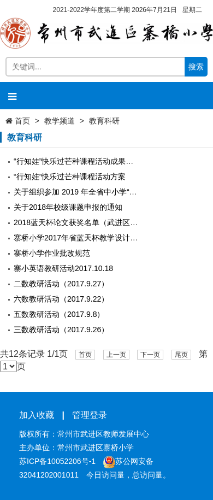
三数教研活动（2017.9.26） (61, 329)
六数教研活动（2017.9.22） (61, 299)
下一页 (150, 354)
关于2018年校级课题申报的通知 (68, 207)
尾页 (181, 354)
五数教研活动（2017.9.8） (59, 314)
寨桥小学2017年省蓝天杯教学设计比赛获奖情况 (95, 237)
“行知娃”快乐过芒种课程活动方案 (70, 176)
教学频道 (59, 120)
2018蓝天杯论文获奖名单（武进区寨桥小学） (91, 222)
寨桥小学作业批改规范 (52, 253)
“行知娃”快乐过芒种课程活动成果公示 (77, 161)
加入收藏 (36, 415)
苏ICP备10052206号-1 (57, 461)
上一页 (116, 354)
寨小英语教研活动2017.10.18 (63, 268)
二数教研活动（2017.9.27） (61, 283)
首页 (22, 120)
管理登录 (89, 415)
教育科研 (104, 120)
